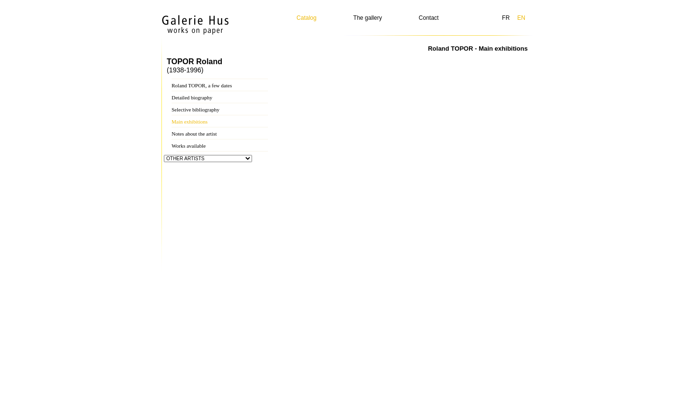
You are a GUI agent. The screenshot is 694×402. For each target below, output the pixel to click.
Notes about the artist (194, 134)
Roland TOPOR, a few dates (202, 85)
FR (506, 17)
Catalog (306, 17)
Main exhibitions (190, 122)
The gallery (367, 17)
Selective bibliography (195, 109)
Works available (189, 146)
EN (521, 17)
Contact (429, 17)
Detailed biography (192, 97)
